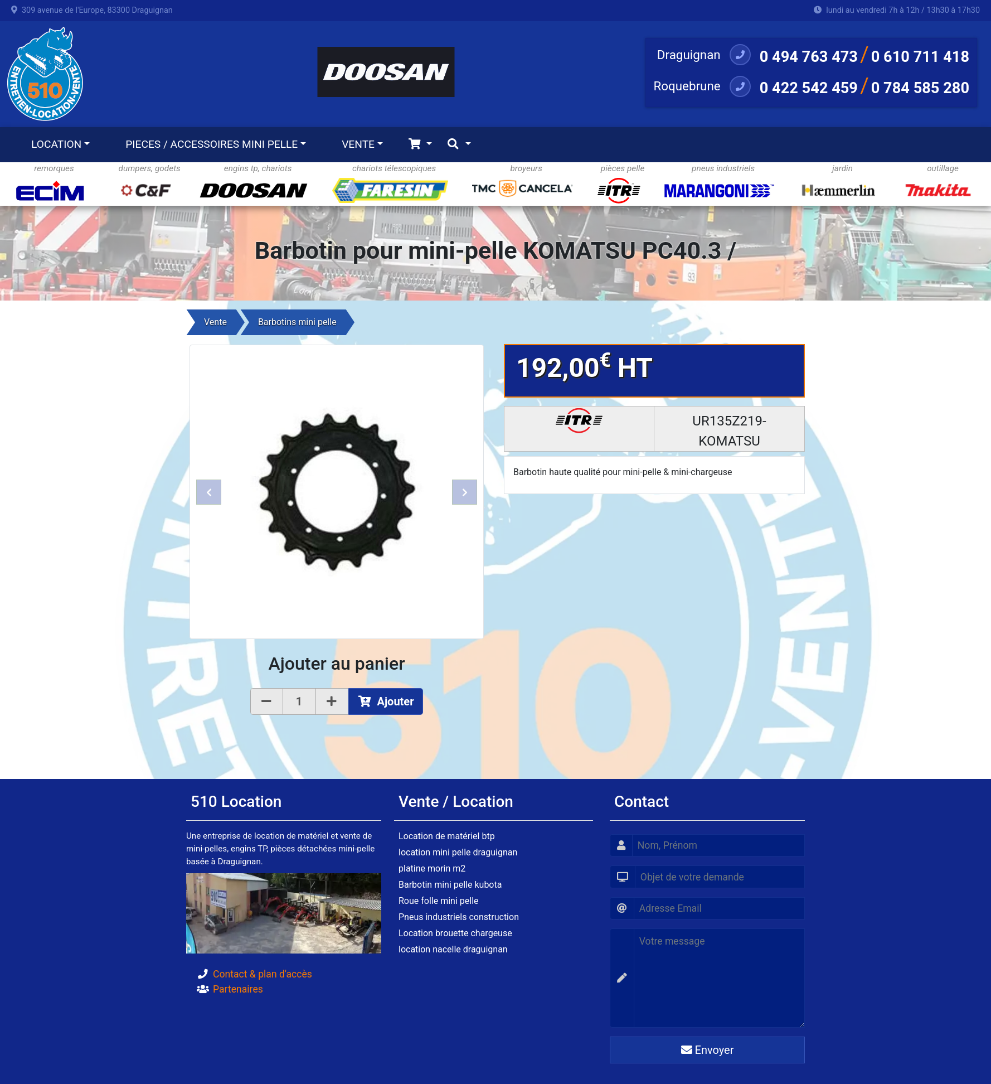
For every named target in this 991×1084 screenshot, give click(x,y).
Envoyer (707, 1050)
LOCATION (56, 144)
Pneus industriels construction (459, 917)
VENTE (358, 144)
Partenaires (238, 989)
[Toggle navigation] (420, 144)
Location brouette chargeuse (455, 933)
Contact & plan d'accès (262, 974)
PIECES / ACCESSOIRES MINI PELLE (211, 144)
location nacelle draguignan (453, 949)
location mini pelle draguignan (458, 852)
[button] (208, 492)
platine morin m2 (432, 868)
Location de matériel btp (447, 836)
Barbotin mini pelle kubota (450, 884)
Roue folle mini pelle (439, 901)
